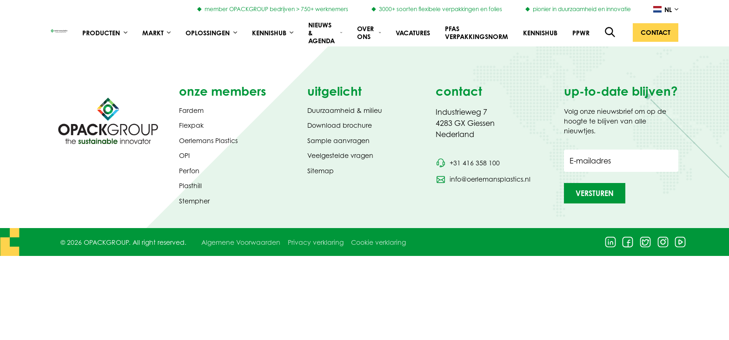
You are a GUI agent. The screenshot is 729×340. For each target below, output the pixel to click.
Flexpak (191, 125)
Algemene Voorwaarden (240, 242)
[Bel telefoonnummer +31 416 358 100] (468, 163)
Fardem (191, 110)
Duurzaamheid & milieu (344, 110)
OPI (184, 155)
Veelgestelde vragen (340, 155)
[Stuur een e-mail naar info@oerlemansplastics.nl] (483, 179)
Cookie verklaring (378, 242)
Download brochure (339, 125)
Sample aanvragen (338, 140)
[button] (655, 32)
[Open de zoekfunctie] (610, 32)
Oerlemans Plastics (208, 140)
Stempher (194, 201)
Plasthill (190, 186)
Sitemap (320, 171)
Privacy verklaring (316, 242)
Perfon (189, 171)
